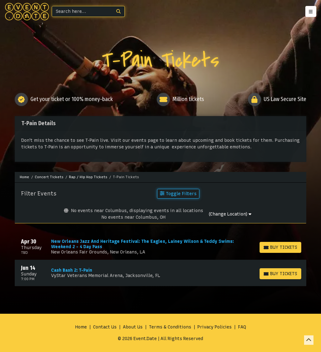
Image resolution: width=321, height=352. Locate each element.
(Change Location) (229, 214)
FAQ (242, 327)
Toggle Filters (178, 193)
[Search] (82, 11)
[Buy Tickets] (280, 247)
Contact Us (105, 327)
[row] (160, 246)
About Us (133, 327)
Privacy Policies (214, 327)
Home (81, 327)
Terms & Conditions (170, 327)
